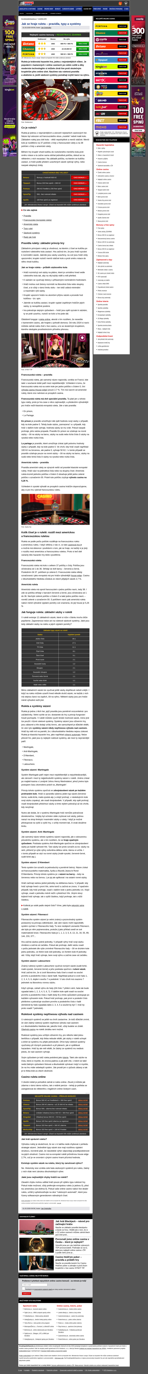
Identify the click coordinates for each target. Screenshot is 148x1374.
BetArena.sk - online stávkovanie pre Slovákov (38, 1330)
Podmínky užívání (52, 1370)
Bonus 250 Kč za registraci (106, 249)
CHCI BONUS (79, 177)
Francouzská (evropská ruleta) (38, 220)
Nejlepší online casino (104, 179)
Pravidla (27, 216)
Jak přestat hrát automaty (105, 339)
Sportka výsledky (103, 308)
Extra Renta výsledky (104, 322)
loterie (65, 1057)
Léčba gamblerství (103, 346)
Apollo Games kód (103, 217)
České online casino (104, 172)
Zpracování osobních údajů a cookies (71, 1370)
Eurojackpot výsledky (104, 315)
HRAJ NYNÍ (83, 44)
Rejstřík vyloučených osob (106, 151)
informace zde (59, 1358)
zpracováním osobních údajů (43, 1289)
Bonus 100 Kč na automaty (106, 242)
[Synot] (10, 84)
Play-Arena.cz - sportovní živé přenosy (70, 1326)
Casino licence (102, 162)
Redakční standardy (38, 1370)
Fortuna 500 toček (103, 252)
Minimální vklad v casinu (105, 270)
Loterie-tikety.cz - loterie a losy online (69, 1312)
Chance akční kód (103, 183)
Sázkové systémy (32, 233)
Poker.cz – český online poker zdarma (70, 1323)
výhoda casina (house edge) (34, 390)
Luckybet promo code (104, 193)
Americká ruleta (31, 224)
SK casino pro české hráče (106, 273)
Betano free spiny (103, 256)
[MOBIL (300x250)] (138, 84)
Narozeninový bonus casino (106, 238)
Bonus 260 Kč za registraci (106, 235)
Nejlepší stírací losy (104, 332)
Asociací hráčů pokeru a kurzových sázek (54, 1351)
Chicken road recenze (104, 294)
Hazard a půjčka (103, 158)
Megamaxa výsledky (104, 311)
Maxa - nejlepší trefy (104, 329)
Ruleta (22, 13)
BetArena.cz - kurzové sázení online (35, 1309)
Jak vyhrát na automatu (105, 266)
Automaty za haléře (104, 280)
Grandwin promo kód (104, 204)
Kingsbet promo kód (104, 214)
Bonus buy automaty (104, 297)
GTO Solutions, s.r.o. (110, 1370)
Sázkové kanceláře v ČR (105, 165)
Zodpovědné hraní (24, 1351)
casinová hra (74, 545)
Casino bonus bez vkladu (105, 245)
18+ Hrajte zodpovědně (92, 1370)
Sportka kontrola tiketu (104, 325)
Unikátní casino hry (41, 13)
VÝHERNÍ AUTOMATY (55, 13)
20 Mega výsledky (103, 318)
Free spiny (101, 228)
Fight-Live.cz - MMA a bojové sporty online (37, 1312)
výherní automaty (72, 735)
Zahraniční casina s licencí (106, 176)
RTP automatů (102, 277)
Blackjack (29, 13)
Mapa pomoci (79, 1365)
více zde (59, 1203)
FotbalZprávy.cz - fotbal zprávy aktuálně (36, 1316)
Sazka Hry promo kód (104, 200)
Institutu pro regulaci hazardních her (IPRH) (92, 1348)
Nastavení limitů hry (104, 343)
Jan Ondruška (46, 28)
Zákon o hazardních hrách (106, 155)
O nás (20, 1370)
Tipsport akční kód (103, 190)
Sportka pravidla (103, 304)
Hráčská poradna (103, 349)
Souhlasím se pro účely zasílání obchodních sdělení (50, 1289)
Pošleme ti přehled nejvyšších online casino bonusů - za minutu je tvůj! (54, 1281)
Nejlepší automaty (103, 263)
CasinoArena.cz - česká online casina (69, 1309)
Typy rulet (28, 228)
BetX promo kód (103, 197)
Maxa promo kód (103, 221)
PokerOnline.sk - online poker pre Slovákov (71, 1339)
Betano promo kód (103, 211)
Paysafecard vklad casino (105, 287)
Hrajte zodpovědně (25, 1200)
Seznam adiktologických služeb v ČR (62, 1365)
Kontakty (27, 1370)
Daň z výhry (101, 148)
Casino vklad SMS (103, 283)
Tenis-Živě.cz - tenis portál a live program (37, 1323)
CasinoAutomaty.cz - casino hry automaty (71, 1316)
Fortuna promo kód (103, 207)
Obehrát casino (28, 1029)
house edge (76, 575)
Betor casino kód (103, 186)
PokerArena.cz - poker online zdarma (69, 1319)
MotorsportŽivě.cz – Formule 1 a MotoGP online (39, 1326)
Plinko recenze (102, 290)
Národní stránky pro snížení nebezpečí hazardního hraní (101, 1365)
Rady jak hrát (30, 237)
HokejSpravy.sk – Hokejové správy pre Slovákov (39, 1339)
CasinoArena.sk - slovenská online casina (71, 1336)
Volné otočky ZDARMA (105, 231)
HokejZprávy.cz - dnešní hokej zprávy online (38, 1319)
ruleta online (44, 319)
